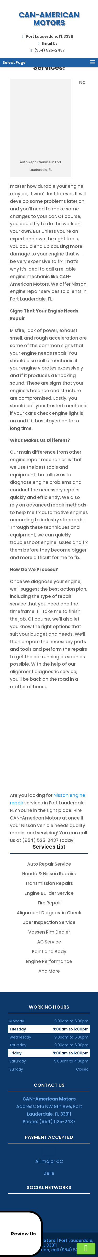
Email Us (47, 42)
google (33, 1202)
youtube (53, 1202)
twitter (43, 1202)
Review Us (19, 1233)
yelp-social (63, 1202)
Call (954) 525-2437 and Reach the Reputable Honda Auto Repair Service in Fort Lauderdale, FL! (49, 735)
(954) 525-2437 (48, 49)
